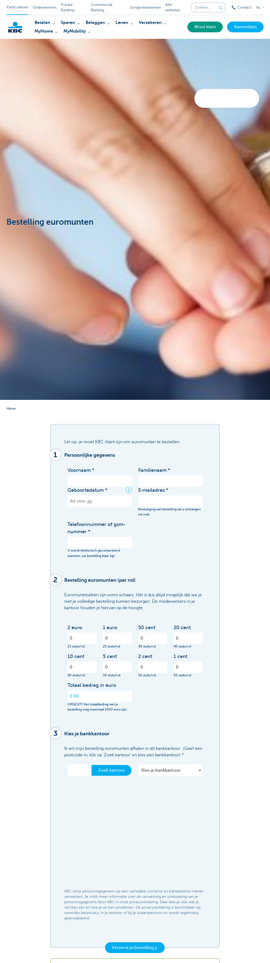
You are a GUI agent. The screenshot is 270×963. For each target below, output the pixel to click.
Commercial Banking (101, 7)
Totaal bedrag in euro (92, 685)
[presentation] (109, 874)
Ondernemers (44, 7)
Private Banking (67, 7)
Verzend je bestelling (135, 948)
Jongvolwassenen (145, 7)
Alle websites (172, 7)
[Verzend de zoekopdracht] (221, 7)
